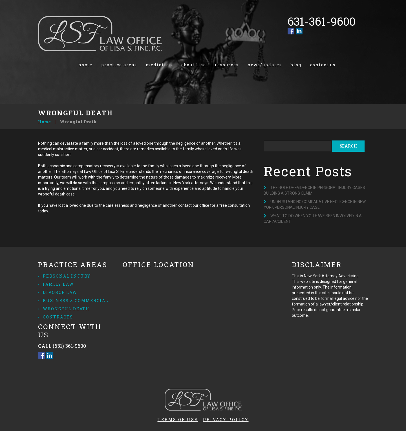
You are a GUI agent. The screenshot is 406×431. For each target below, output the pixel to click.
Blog (296, 64)
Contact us (323, 64)
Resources (227, 64)
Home (85, 64)
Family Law (58, 284)
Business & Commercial (76, 300)
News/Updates (265, 64)
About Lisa (193, 64)
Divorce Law (60, 292)
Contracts (58, 317)
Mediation (159, 64)
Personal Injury (67, 276)
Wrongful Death (66, 308)
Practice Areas (119, 64)
